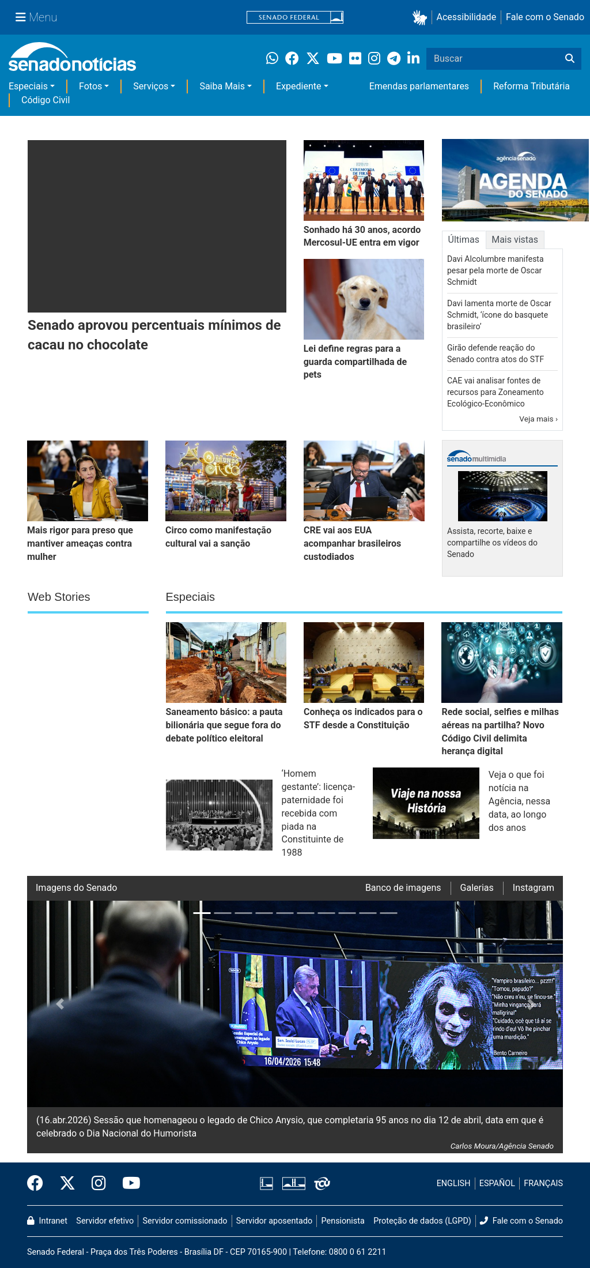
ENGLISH (454, 1183)
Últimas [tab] (463, 239)
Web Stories (59, 596)
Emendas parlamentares (419, 86)
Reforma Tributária (531, 86)
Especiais (28, 86)
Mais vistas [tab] (514, 239)
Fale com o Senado (545, 17)
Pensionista (343, 1221)
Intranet (47, 1221)
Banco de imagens (403, 887)
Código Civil (45, 100)
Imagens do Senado (76, 887)
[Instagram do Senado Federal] (99, 1184)
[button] (422, 17)
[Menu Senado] (36, 17)
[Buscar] (569, 58)
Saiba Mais (222, 86)
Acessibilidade (467, 17)
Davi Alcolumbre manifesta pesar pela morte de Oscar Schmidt (495, 270)
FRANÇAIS (543, 1183)
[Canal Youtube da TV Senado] (127, 1184)
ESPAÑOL (497, 1183)
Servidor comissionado (185, 1221)
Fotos (90, 86)
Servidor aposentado (274, 1221)
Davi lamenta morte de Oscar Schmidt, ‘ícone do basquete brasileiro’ (499, 315)
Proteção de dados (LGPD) (422, 1221)
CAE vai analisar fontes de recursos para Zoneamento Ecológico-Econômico (495, 392)
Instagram (533, 887)
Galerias (477, 887)
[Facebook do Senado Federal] (39, 1184)
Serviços (150, 86)
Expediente (298, 86)
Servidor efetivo (105, 1221)
